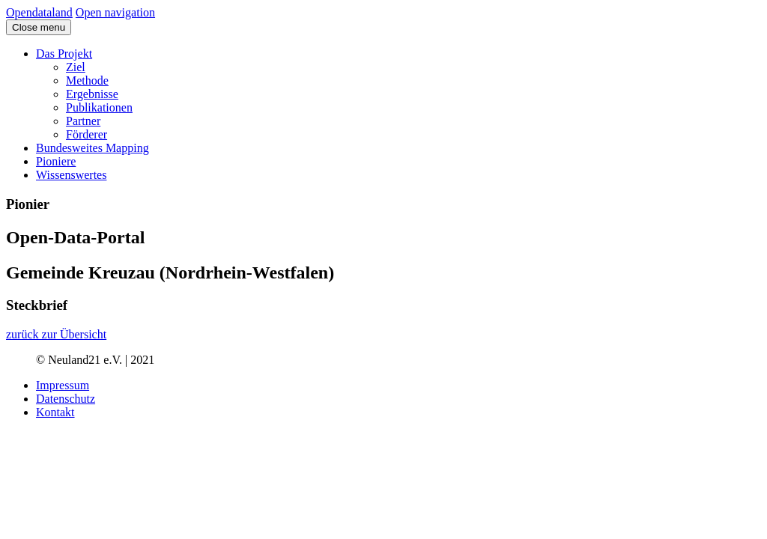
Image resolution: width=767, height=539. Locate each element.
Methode (87, 80)
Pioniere (56, 161)
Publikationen (99, 107)
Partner (83, 121)
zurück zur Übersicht (56, 334)
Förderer (86, 134)
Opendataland (39, 12)
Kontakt (55, 412)
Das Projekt (64, 53)
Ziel (75, 67)
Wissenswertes (71, 174)
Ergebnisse (92, 94)
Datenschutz (65, 398)
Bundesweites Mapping (92, 147)
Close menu (38, 27)
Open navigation (115, 12)
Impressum (62, 385)
